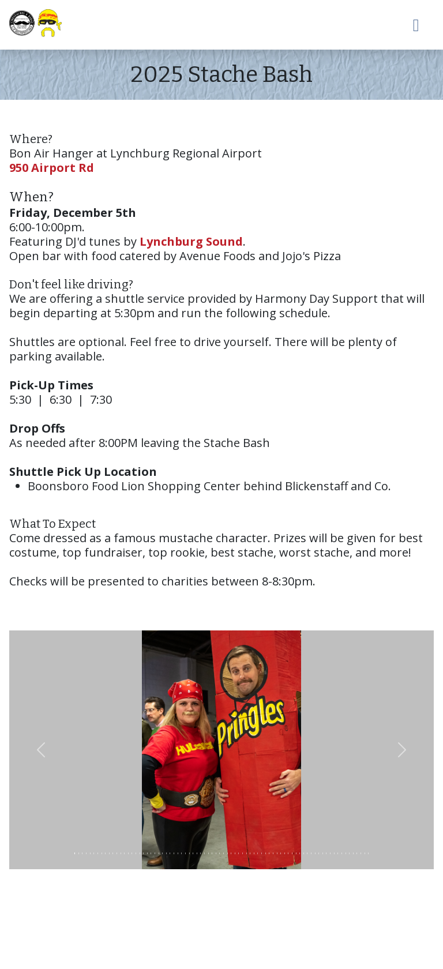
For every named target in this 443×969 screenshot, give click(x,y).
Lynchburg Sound (191, 241)
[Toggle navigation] (416, 25)
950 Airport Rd (51, 167)
